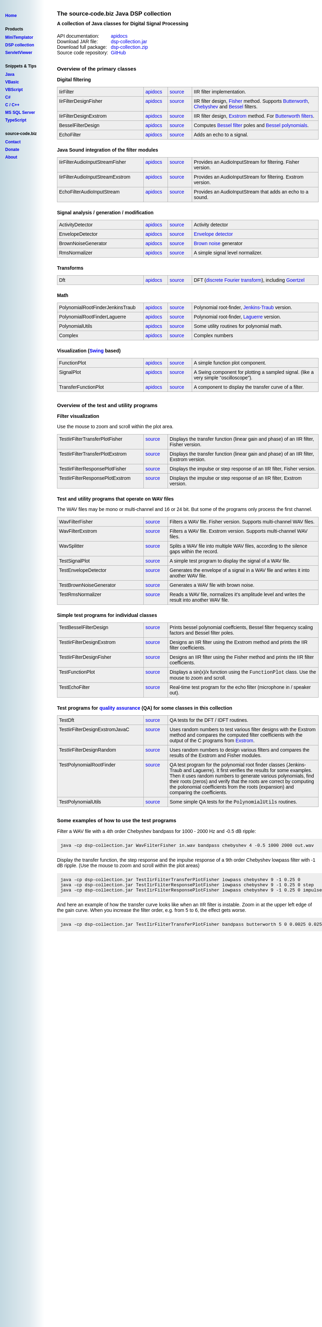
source (177, 92)
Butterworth (295, 101)
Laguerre (253, 317)
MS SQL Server (20, 112)
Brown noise (207, 243)
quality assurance (120, 708)
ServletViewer (18, 52)
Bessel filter (229, 125)
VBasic (12, 82)
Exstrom (237, 116)
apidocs (119, 36)
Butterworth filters (294, 116)
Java (10, 74)
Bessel (236, 106)
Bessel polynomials (286, 125)
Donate (12, 149)
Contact (13, 142)
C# (7, 97)
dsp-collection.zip (129, 47)
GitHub (118, 52)
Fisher (235, 101)
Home (11, 15)
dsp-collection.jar (129, 41)
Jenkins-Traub (258, 307)
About (11, 157)
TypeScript (15, 120)
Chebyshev (206, 106)
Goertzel (295, 280)
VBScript (14, 89)
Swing (96, 350)
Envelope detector (213, 234)
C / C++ (12, 104)
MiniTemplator (19, 37)
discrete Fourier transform (234, 280)
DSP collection (19, 45)
